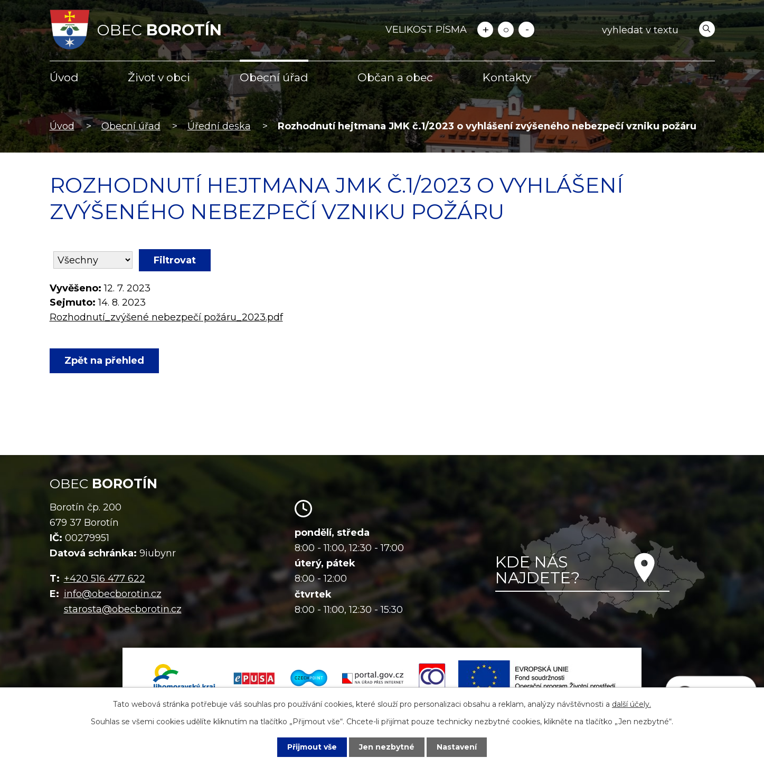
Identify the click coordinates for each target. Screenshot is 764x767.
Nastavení (457, 747)
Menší (526, 29)
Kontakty (507, 77)
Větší (485, 29)
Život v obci (159, 77)
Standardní (506, 29)
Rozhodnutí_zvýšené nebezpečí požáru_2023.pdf (166, 317)
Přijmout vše (312, 747)
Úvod (64, 77)
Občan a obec (395, 77)
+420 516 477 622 (104, 578)
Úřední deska (219, 126)
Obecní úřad (274, 77)
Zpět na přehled (104, 360)
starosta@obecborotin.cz (123, 609)
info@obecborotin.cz (113, 594)
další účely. (631, 704)
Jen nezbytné (386, 747)
